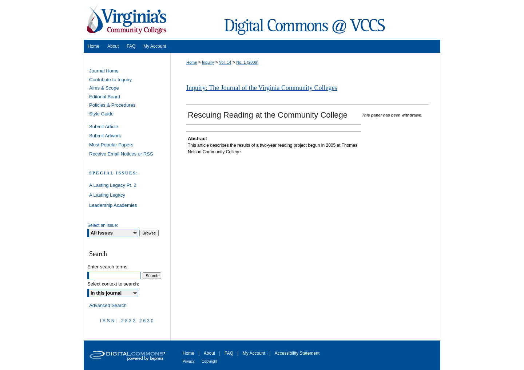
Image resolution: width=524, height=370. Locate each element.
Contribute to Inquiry (110, 79)
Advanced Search (108, 305)
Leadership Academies (113, 205)
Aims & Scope (104, 88)
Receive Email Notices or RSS (121, 154)
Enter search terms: (107, 266)
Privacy (189, 361)
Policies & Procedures (112, 105)
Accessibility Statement (297, 353)
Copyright (209, 361)
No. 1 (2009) (247, 62)
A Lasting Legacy (107, 195)
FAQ (229, 353)
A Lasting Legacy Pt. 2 (112, 185)
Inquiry (208, 62)
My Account (254, 353)
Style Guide (101, 114)
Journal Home (104, 71)
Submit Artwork (105, 135)
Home (191, 62)
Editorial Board (104, 96)
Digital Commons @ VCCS (305, 20)
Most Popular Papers (111, 144)
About (209, 353)
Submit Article (103, 126)
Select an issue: (102, 225)
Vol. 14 (225, 62)
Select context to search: (113, 284)
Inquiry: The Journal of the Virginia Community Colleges (261, 87)
